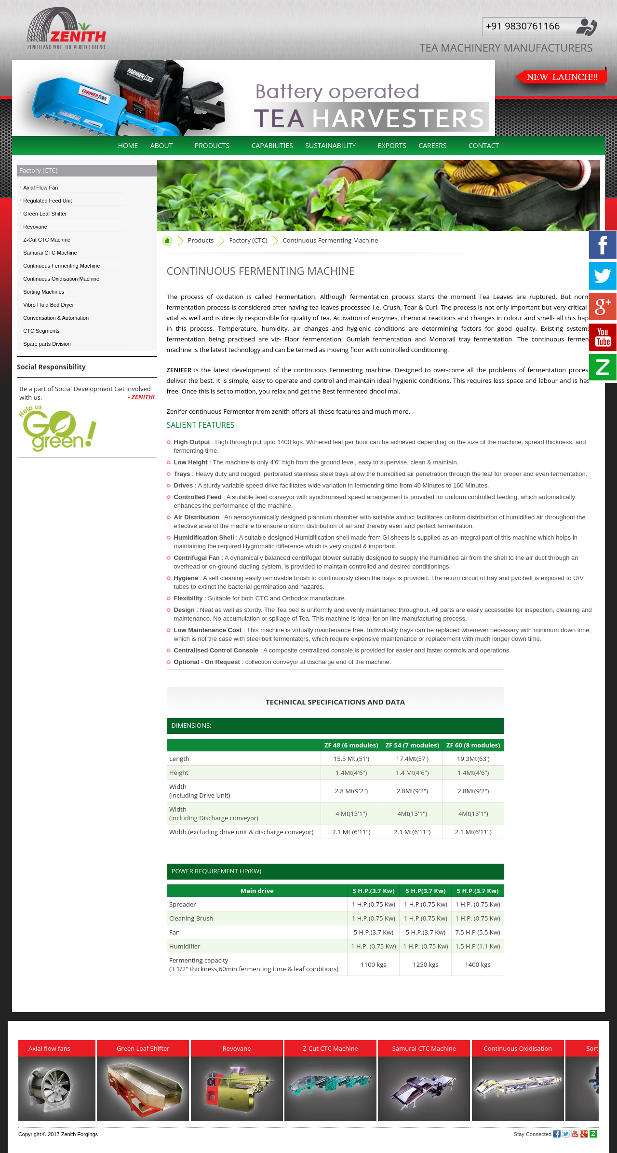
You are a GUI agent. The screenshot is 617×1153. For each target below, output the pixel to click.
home (167, 241)
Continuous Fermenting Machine (61, 266)
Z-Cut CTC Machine (46, 240)
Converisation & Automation (56, 318)
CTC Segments (41, 331)
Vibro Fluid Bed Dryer (48, 305)
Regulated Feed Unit (47, 200)
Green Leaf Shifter (45, 214)
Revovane (35, 227)
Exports (392, 145)
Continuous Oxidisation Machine (61, 279)
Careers (432, 145)
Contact (484, 145)
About (161, 145)
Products (212, 145)
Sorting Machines (43, 292)
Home (128, 145)
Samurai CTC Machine (50, 253)
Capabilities (272, 145)
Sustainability (330, 145)
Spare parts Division (46, 344)
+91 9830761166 (523, 25)
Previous (19, 91)
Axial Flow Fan (40, 187)
